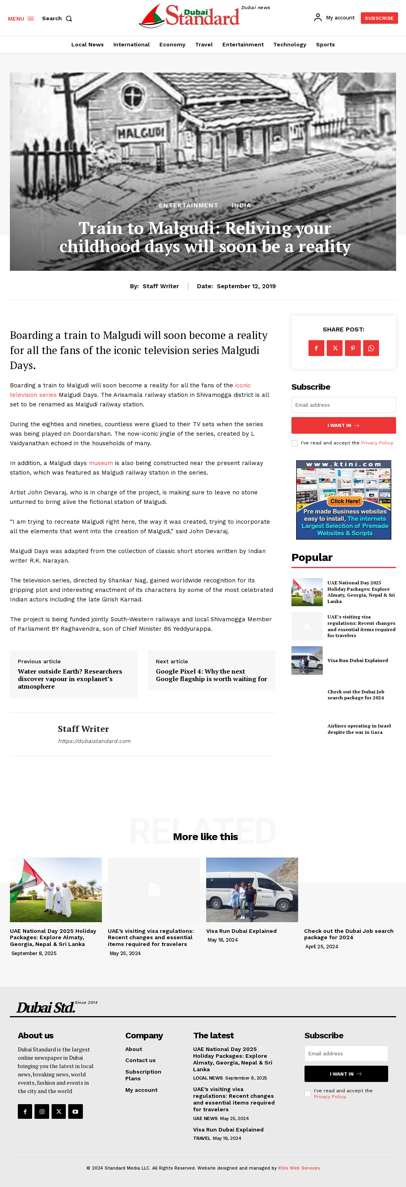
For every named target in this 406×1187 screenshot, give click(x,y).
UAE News (205, 1118)
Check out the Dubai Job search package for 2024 (355, 694)
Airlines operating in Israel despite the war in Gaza (359, 729)
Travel (202, 1138)
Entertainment (188, 205)
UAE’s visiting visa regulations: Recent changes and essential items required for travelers (361, 626)
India (241, 205)
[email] (343, 405)
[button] (58, 18)
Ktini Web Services (299, 1168)
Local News (208, 1078)
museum (102, 463)
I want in (343, 425)
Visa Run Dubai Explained (357, 660)
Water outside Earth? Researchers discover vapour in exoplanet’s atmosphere (70, 679)
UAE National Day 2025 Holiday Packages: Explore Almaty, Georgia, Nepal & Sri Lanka (361, 592)
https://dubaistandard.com (94, 741)
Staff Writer (161, 286)
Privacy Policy (377, 443)
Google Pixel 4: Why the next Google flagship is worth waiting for (211, 675)
